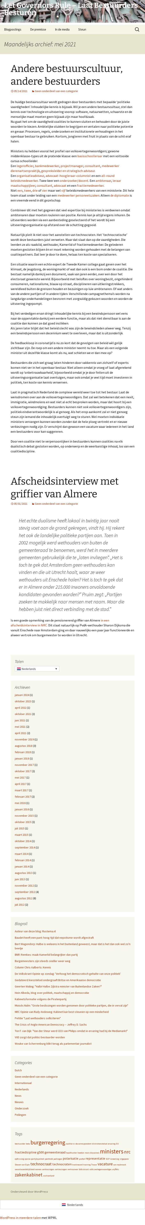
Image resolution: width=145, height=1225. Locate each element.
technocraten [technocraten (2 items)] (62, 1164)
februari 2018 (23, 752)
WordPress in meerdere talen (20, 1218)
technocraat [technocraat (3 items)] (41, 1163)
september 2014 (25, 847)
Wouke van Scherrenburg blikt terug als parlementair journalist (53, 1043)
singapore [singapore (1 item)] (124, 1159)
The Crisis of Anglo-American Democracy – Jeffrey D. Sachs (51, 1024)
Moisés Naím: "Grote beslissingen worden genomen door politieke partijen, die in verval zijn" (71, 1005)
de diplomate (119, 195)
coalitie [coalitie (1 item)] (69, 1143)
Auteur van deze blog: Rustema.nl (35, 931)
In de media (62, 29)
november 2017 (24, 765)
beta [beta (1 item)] (28, 1143)
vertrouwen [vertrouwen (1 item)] (72, 1169)
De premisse (38, 29)
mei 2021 (20, 727)
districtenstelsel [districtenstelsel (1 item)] (99, 1143)
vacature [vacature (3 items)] (105, 1163)
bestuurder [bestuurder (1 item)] (20, 1143)
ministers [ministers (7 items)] (111, 1151)
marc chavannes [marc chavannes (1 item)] (92, 1152)
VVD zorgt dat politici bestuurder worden (40, 1037)
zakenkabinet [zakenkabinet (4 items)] (28, 1175)
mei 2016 (20, 803)
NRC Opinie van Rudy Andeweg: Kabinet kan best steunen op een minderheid (62, 1012)
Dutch (18, 1070)
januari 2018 (22, 758)
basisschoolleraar (89, 156)
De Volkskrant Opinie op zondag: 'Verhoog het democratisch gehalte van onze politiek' (68, 974)
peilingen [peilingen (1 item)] (58, 1159)
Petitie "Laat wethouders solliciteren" (38, 1018)
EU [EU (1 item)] (117, 1143)
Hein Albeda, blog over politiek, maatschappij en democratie (52, 993)
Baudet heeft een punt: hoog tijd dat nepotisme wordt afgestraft (54, 937)
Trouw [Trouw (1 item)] (94, 1164)
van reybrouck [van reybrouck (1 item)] (119, 1164)
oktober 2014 (23, 841)
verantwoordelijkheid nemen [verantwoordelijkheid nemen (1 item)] (28, 1169)
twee (27, 190)
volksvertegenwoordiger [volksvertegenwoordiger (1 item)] (100, 1169)
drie (35, 190)
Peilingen (20, 1115)
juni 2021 (20, 720)
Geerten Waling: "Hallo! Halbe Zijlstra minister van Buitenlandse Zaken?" (58, 986)
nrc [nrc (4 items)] (127, 1152)
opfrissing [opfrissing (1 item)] (19, 1159)
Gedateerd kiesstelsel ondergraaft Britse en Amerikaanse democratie (58, 980)
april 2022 (20, 707)
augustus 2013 (23, 873)
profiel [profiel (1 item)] (82, 1159)
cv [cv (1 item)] (74, 1143)
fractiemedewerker (90, 185)
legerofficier (25, 166)
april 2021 (20, 733)
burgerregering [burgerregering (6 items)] (48, 1142)
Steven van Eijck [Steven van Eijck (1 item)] (22, 1164)
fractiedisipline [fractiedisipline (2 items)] (26, 1152)
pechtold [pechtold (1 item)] (49, 1159)
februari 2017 (23, 796)
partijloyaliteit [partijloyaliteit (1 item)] (37, 1159)
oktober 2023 (23, 701)
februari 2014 (23, 860)
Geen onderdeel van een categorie (56, 91)
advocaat (60, 185)
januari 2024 (22, 695)
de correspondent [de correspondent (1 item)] (83, 1143)
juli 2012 (19, 904)
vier (44, 190)
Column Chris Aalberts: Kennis (33, 967)
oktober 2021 (23, 714)
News (18, 1095)
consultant (92, 166)
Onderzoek (22, 1108)
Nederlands (22, 1089)
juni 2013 (20, 879)
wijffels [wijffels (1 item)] (115, 1169)
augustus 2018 (23, 746)
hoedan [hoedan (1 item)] (81, 1152)
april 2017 (20, 784)
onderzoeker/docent (74, 181)
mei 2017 (20, 777)
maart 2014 (21, 854)
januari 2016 (22, 809)
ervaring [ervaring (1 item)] (111, 1143)
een (20, 190)
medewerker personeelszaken (78, 195)
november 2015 (24, 815)
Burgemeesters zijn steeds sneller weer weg (42, 961)
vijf (63, 190)
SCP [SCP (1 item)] (108, 1159)
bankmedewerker (47, 166)
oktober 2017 (23, 771)
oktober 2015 (23, 822)
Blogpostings (12, 29)
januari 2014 (22, 866)
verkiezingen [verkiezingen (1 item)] (48, 1169)
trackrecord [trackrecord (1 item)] (77, 1164)
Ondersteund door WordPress (29, 1191)
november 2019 (24, 739)
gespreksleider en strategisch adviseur (68, 171)
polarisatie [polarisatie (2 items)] (70, 1158)
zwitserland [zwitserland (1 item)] (48, 1175)
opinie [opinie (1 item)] (27, 1159)
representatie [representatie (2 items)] (95, 1158)
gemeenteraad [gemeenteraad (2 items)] (55, 1152)
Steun (82, 29)
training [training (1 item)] (87, 1164)
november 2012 (24, 885)
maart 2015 (21, 835)
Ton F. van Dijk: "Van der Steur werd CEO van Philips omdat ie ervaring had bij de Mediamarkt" (71, 1031)
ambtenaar (103, 181)
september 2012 (25, 892)
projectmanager (72, 166)
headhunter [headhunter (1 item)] (71, 1152)
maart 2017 (21, 790)
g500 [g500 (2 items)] (40, 1152)
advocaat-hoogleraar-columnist (68, 176)
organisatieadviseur (30, 176)
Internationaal (23, 1083)
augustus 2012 (23, 898)
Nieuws (19, 1102)
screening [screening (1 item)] (114, 1159)
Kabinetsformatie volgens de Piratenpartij (40, 999)
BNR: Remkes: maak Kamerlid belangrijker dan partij (46, 954)
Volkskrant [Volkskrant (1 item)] (84, 1169)
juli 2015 (19, 828)
